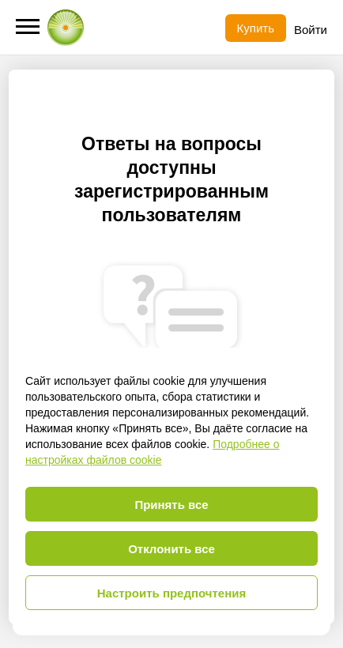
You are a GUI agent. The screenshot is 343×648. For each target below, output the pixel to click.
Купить (255, 28)
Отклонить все (171, 549)
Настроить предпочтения (172, 593)
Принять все (171, 504)
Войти (310, 29)
